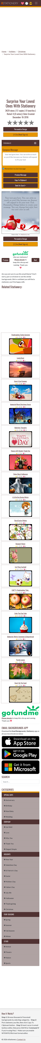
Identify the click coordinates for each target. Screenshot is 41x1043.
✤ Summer (8, 925)
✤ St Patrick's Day (11, 870)
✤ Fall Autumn (9, 931)
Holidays (12, 51)
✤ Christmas (8, 909)
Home (4, 51)
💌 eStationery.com (24, 234)
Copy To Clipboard (20, 180)
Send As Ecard (20, 185)
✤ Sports (7, 963)
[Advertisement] (20, 28)
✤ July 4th (7, 893)
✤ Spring (7, 920)
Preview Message (20, 175)
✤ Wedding (8, 817)
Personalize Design (20, 129)
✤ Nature (7, 958)
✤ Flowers (8, 952)
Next (35, 260)
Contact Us (21, 1039)
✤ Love (6, 832)
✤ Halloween (9, 898)
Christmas (22, 51)
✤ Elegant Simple (10, 849)
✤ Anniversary (9, 800)
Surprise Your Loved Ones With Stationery (19, 54)
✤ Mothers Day (10, 882)
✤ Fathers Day (9, 887)
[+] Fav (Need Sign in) (20, 134)
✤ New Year (8, 859)
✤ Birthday (8, 806)
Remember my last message (15, 169)
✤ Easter (7, 876)
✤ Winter (7, 936)
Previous (5, 260)
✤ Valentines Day (10, 865)
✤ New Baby (9, 811)
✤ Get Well (8, 827)
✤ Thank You (9, 844)
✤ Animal (7, 946)
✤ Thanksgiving (10, 904)
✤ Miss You (8, 838)
